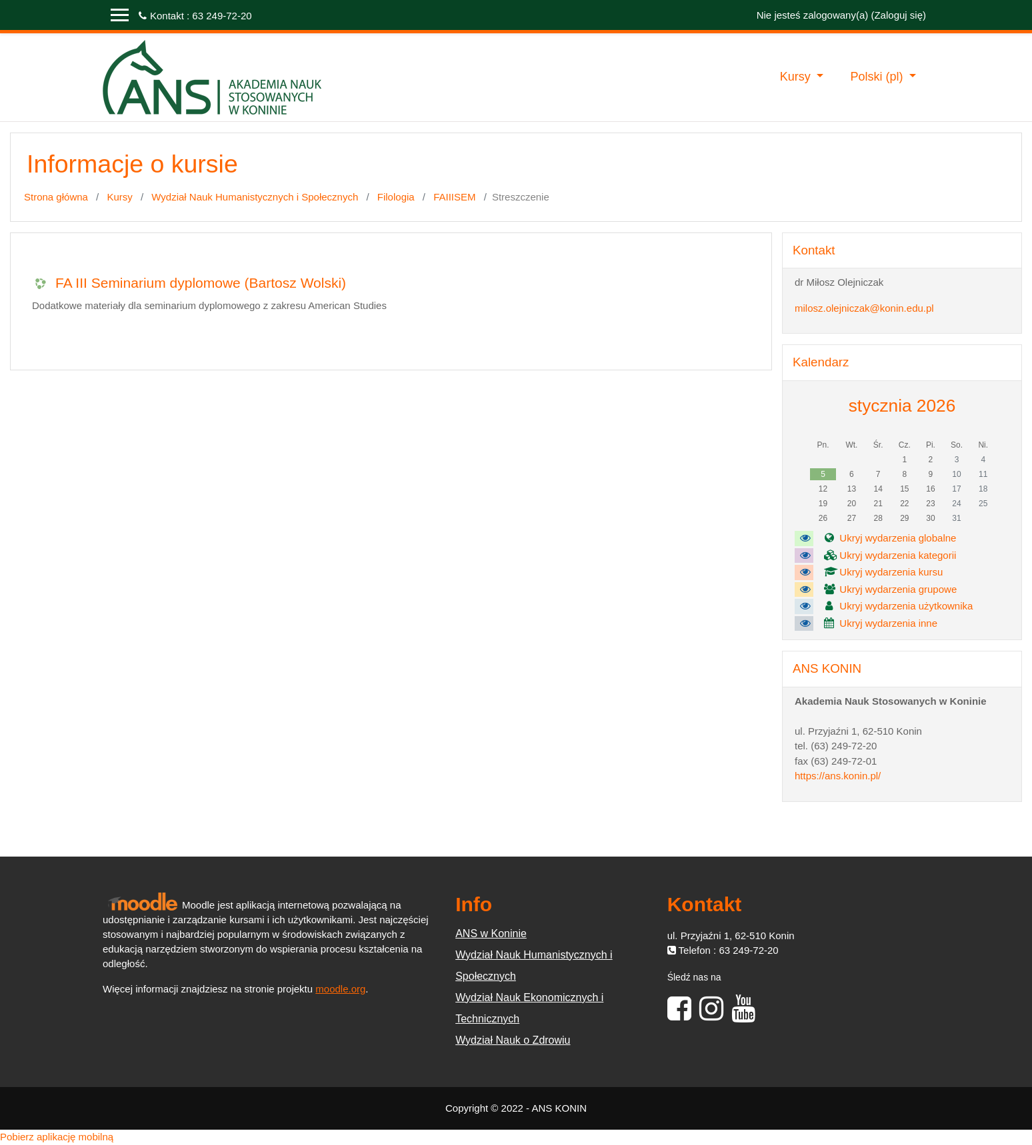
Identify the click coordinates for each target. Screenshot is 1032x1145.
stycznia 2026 (902, 406)
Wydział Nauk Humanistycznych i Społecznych (254, 196)
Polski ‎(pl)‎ (878, 76)
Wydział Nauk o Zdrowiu (512, 1040)
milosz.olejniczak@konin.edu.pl (864, 308)
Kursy (797, 76)
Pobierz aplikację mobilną (56, 1136)
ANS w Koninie (491, 933)
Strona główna (56, 196)
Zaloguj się (898, 15)
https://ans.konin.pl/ (838, 775)
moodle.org (340, 988)
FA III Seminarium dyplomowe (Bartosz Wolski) (200, 282)
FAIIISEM (454, 196)
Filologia (396, 196)
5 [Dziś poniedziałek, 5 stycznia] (823, 474)
